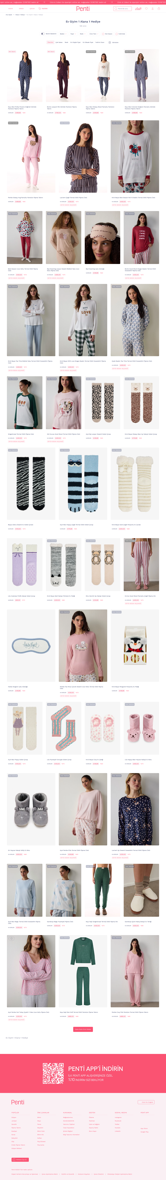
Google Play (144, 1132)
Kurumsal (67, 1113)
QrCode (146, 1121)
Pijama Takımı (16, 1128)
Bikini (39, 1117)
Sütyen (14, 1117)
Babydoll (15, 1138)
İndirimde (122, 34)
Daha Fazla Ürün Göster (83, 1029)
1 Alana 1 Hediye (20, 15)
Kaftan (39, 1138)
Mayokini (40, 1128)
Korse (13, 1134)
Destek (92, 1113)
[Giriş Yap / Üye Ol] (152, 8)
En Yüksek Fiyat (88, 42)
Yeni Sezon (108, 34)
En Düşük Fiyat (75, 42)
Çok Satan (59, 42)
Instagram (118, 1117)
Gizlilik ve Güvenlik (67, 1174)
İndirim (44, 8)
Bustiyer (14, 1131)
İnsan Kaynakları (68, 1128)
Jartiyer (14, 1121)
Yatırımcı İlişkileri (69, 1124)
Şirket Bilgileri (68, 1131)
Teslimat (92, 1121)
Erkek (21, 8)
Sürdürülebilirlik (68, 1121)
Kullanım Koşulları (84, 1174)
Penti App (145, 1113)
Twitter (117, 1124)
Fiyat (72, 34)
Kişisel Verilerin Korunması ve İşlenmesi (25, 1174)
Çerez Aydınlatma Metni (50, 1174)
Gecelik (14, 1124)
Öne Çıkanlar (43, 1113)
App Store (144, 1128)
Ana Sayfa (9, 15)
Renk (66, 42)
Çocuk (32, 8)
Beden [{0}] (62, 34)
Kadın (10, 8)
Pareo (39, 1124)
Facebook (118, 1121)
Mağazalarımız (68, 1117)
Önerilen (50, 42)
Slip (13, 1141)
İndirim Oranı (99, 42)
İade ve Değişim (94, 1124)
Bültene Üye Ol (21, 1159)
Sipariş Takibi (93, 1128)
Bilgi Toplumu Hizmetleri (71, 1134)
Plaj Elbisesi (41, 1141)
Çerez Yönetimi (99, 1174)
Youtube (117, 1128)
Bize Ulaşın (92, 1131)
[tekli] (113, 42)
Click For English (147, 1102)
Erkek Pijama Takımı (18, 1145)
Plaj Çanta (40, 1145)
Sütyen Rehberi (17, 1148)
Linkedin (117, 1131)
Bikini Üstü (40, 1131)
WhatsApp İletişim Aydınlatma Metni (119, 1174)
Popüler (15, 1113)
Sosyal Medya (121, 1113)
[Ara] (115, 8)
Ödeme (91, 1117)
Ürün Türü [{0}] (93, 34)
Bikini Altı (40, 1134)
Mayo (39, 1121)
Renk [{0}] (81, 34)
